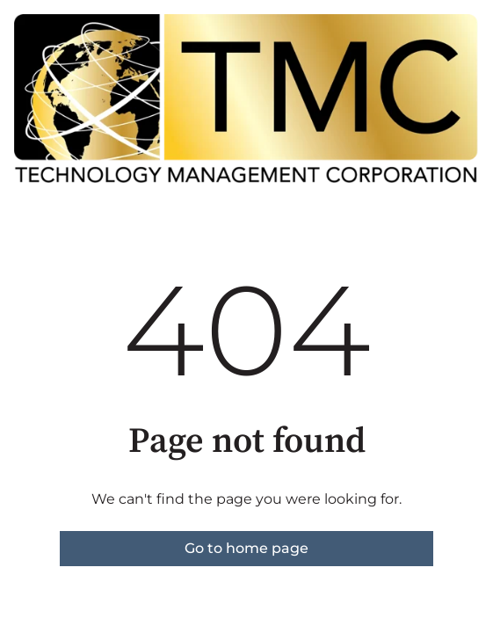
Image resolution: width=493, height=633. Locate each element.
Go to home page (246, 548)
